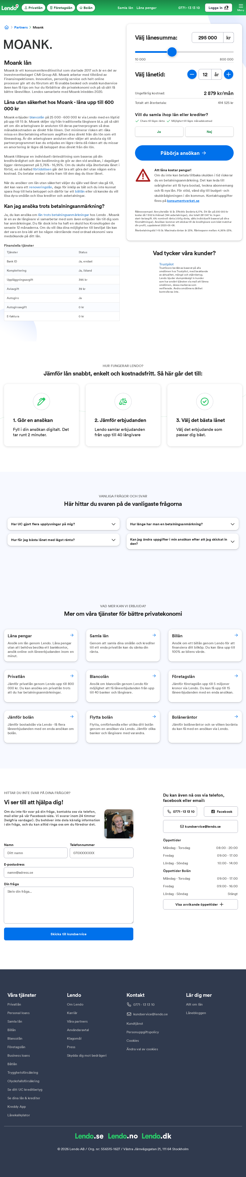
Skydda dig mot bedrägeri (87, 1055)
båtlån (80, 191)
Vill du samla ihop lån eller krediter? (171, 114)
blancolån (37, 117)
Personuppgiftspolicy (143, 1032)
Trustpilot (166, 264)
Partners (21, 27)
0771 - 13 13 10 (144, 1004)
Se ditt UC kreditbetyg (25, 1089)
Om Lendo (75, 1004)
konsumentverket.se (183, 201)
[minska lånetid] (192, 74)
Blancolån (14, 1038)
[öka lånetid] (228, 74)
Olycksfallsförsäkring (23, 1081)
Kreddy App (16, 1106)
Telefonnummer (82, 845)
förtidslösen (42, 169)
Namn (9, 845)
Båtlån (12, 1064)
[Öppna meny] (240, 7)
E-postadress (14, 864)
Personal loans (18, 1013)
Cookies (133, 1040)
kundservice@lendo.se (150, 1014)
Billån (11, 1030)
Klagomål (74, 1038)
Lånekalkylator (18, 1115)
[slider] (172, 52)
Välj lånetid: (150, 74)
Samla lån (14, 1021)
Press (71, 1047)
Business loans (18, 1055)
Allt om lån (194, 1004)
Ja (159, 131)
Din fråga (11, 884)
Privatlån (14, 1004)
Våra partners (77, 1021)
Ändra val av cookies (142, 1049)
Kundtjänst (135, 1023)
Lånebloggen (196, 1013)
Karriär (72, 1013)
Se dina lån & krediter (23, 1098)
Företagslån (16, 1047)
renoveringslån (40, 187)
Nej (209, 131)
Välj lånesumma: (156, 37)
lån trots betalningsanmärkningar (63, 215)
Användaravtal (78, 1030)
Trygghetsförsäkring (22, 1072)
